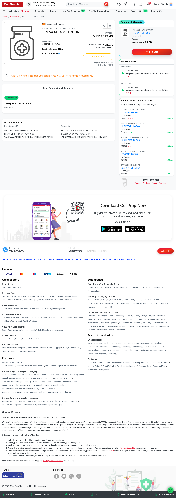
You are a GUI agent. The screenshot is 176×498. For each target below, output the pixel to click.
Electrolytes (120, 330)
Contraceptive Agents (63, 378)
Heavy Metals (112, 326)
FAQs (15, 260)
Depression (116, 363)
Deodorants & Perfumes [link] (11, 300)
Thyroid (152, 316)
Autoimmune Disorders (160, 326)
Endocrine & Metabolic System (65, 382)
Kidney (137, 316)
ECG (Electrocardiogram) (142, 303)
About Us (7, 260)
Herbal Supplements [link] (46, 330)
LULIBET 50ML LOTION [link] (130, 126)
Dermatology (138, 347)
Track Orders (48, 260)
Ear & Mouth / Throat (41, 385)
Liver (117, 316)
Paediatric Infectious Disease (151, 350)
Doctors (54, 11)
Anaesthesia (7, 401)
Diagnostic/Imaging (54, 405)
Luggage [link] (57, 348)
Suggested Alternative (132, 22)
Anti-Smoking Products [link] (28, 321)
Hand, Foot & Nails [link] (66, 300)
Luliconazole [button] (11, 98)
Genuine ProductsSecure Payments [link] (151, 183)
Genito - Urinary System (42, 382)
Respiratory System (76, 375)
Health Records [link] (8, 366)
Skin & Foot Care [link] (55, 318)
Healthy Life (156, 11)
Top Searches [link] (50, 366)
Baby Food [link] (6, 287)
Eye (29, 385)
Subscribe (165, 251)
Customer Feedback (83, 260)
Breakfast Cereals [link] (21, 309)
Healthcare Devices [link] (9, 321)
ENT (146, 347)
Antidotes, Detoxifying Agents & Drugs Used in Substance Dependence (30, 392)
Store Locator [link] (38, 366)
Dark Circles (150, 363)
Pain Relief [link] (15, 318)
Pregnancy (156, 319)
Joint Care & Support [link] (39, 318)
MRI (89, 300)
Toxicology (146, 323)
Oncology (27, 382)
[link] (12, 4)
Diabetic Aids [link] (43, 339)
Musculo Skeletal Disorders (130, 323)
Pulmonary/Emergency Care (34, 405)
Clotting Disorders (160, 323)
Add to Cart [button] (152, 52)
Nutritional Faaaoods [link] (38, 309)
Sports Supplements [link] (10, 330)
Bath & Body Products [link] (54, 296)
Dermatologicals (57, 385)
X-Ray (103, 300)
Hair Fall (116, 366)
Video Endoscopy (161, 303)
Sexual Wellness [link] (71, 296)
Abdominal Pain (159, 366)
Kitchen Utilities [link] (46, 348)
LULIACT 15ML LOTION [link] (141, 33)
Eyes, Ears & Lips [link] (29, 300)
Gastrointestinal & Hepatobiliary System (18, 375)
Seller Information (51, 53)
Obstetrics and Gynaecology (139, 343)
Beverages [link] (6, 351)
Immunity (121, 319)
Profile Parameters (111, 287)
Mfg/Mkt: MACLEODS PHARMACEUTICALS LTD (60, 28)
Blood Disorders (142, 326)
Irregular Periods (94, 366)
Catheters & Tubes (40, 401)
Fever (99, 319)
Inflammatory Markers (105, 330)
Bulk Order (119, 260)
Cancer (129, 319)
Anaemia (91, 319)
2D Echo (156, 300)
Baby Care (17, 287)
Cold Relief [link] (25, 318)
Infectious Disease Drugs (12, 382)
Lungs (122, 316)
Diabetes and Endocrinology (99, 347)
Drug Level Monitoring (96, 326)
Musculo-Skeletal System (32, 378)
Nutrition (23, 385)
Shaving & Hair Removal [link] (47, 300)
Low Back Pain (163, 363)
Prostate (147, 319)
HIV (163, 319)
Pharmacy (25, 11)
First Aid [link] (5, 318)
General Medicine (95, 343)
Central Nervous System (11, 378)
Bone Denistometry (95, 303)
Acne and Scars (145, 366)
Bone (114, 319)
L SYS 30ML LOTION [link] (129, 112)
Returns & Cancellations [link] (129, 494)
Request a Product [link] (23, 366)
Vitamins (160, 316)
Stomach (91, 330)
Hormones (48, 378)
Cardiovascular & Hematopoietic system (51, 375)
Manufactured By (11, 126)
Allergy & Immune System (44, 389)
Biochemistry (146, 287)
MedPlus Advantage (73, 11)
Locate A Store (30, 260)
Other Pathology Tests (108, 323)
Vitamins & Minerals (10, 385)
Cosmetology (93, 350)
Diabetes (106, 319)
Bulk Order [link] (10, 494)
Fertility (130, 316)
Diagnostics (40, 11)
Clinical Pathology (95, 287)
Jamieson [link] (59, 330)
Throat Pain (107, 366)
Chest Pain (92, 363)
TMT (138, 300)
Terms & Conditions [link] (166, 494)
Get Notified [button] (98, 56)
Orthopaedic (7, 405)
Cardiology (116, 347)
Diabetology (157, 343)
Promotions (121, 11)
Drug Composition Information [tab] (58, 88)
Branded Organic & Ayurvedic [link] (24, 351)
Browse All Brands (64, 260)
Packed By (65, 126)
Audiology (113, 354)
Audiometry (125, 303)
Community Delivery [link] (41, 494)
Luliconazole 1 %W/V (51, 44)
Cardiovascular (20, 401)
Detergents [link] (20, 348)
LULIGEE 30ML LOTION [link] (130, 140)
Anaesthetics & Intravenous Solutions (17, 389)
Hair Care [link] (40, 296)
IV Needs (53, 401)
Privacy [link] (97, 494)
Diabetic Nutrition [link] (29, 339)
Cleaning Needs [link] (8, 348)
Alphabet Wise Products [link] (67, 366)
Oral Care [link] (31, 296)
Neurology (127, 347)
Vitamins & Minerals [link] (28, 330)
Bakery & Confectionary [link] (72, 348)
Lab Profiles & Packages (97, 316)
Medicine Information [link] (12, 363)
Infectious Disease (126, 326)
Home (4, 17)
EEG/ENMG (146, 300)
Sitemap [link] (72, 494)
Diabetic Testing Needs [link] (11, 339)
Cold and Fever (104, 363)
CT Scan (96, 300)
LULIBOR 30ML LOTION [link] (130, 168)
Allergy (144, 316)
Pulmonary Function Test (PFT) (100, 307)
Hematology (158, 287)
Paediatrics (121, 343)
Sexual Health (93, 370)
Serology (123, 287)
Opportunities (139, 11)
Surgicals (17, 405)
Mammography (129, 300)
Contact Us (130, 260)
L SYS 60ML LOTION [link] (129, 154)
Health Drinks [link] (7, 309)
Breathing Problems (129, 366)
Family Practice (109, 343)
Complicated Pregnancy (97, 354)
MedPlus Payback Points (100, 11)
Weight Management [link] (56, 309)
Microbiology (134, 287)
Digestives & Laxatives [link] (73, 318)
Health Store (10, 11)
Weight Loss (127, 363)
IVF (166, 350)
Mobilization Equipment (68, 401)
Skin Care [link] (5, 296)
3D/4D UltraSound (114, 300)
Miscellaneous (66, 392)
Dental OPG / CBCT (112, 303)
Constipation (139, 363)
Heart (111, 316)
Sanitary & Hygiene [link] (18, 296)
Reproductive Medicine (110, 350)
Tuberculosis (93, 323)
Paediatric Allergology (129, 350)
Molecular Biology (95, 291)
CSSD (30, 401)
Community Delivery (103, 260)
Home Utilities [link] (32, 348)
